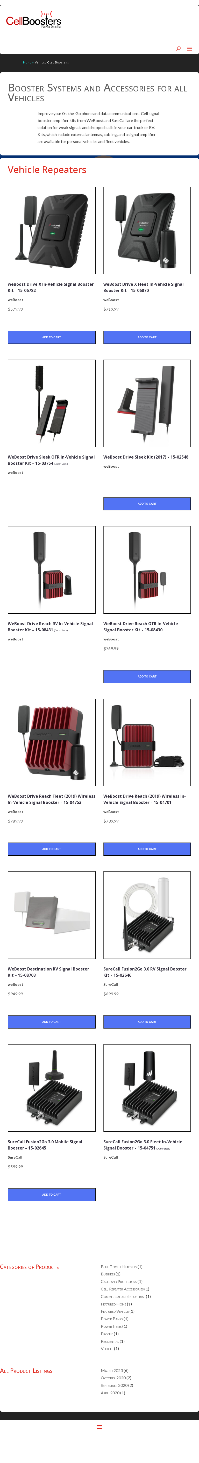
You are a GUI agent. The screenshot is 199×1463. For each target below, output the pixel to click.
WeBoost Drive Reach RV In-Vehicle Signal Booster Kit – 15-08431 (49, 637)
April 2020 (110, 1417)
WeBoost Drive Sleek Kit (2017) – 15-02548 (145, 460)
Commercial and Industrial (123, 1320)
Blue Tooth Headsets (119, 1291)
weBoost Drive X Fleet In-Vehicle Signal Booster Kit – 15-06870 (146, 287)
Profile (107, 1358)
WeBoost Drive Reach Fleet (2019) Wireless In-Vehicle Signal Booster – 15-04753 (50, 817)
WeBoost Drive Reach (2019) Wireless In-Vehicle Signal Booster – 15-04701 (139, 817)
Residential (110, 1365)
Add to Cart (51, 338)
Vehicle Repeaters (47, 169)
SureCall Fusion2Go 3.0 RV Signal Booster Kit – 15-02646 (146, 994)
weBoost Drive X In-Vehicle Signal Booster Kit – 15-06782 (45, 287)
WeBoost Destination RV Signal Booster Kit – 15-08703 (49, 994)
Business (108, 1298)
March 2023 (112, 1395)
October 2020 (113, 1402)
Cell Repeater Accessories (122, 1313)
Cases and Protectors (119, 1306)
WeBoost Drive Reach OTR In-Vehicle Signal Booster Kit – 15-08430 (144, 637)
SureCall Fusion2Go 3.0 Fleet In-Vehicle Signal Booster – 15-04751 (146, 1171)
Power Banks (112, 1343)
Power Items (111, 1350)
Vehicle (107, 1373)
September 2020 (114, 1409)
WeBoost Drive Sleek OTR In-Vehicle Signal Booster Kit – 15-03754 (49, 464)
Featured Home (113, 1328)
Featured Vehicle (115, 1335)
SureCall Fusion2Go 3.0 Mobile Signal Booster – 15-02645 (47, 1168)
